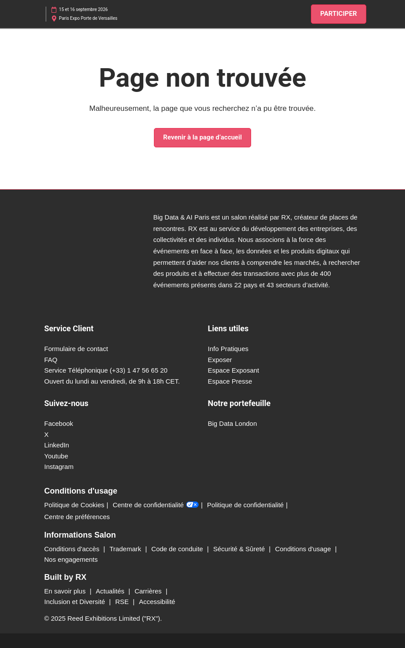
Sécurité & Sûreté (240, 549)
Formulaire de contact (76, 348)
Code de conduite (178, 549)
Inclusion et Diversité (75, 601)
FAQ (51, 359)
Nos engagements (71, 559)
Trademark (126, 549)
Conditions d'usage (303, 549)
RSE (123, 601)
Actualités (111, 591)
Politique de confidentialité (245, 505)
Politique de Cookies (74, 505)
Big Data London (232, 423)
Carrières (149, 591)
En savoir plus (66, 591)
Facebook (58, 423)
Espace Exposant (233, 370)
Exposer (220, 359)
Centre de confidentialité (156, 505)
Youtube (56, 456)
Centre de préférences (77, 516)
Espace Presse (230, 381)
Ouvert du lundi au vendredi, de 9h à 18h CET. (112, 381)
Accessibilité (157, 601)
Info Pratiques (228, 348)
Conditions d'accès (73, 549)
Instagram (59, 466)
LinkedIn (56, 445)
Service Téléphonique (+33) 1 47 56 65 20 (106, 370)
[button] (338, 14)
